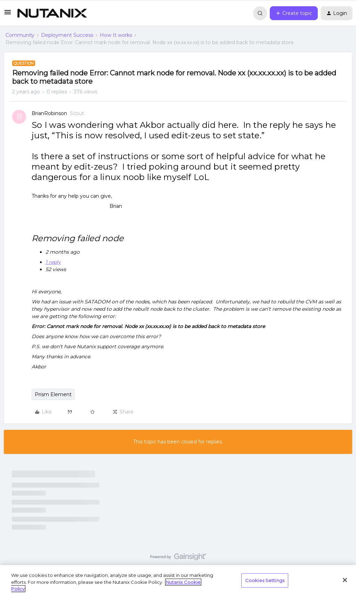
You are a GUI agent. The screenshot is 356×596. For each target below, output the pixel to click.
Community (20, 35)
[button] (7, 14)
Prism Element (53, 394)
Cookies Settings (264, 580)
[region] (178, 580)
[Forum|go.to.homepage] (52, 13)
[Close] (345, 580)
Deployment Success (67, 35)
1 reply (53, 262)
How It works (116, 35)
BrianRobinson (49, 113)
